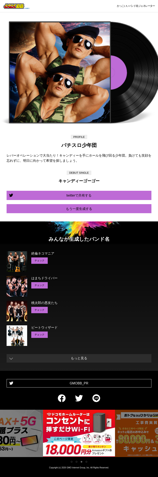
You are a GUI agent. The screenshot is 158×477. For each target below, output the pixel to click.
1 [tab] (71, 461)
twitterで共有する (79, 195)
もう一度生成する (79, 209)
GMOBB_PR (79, 383)
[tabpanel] (79, 434)
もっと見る (79, 358)
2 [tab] (76, 461)
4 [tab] (86, 461)
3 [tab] (81, 461)
